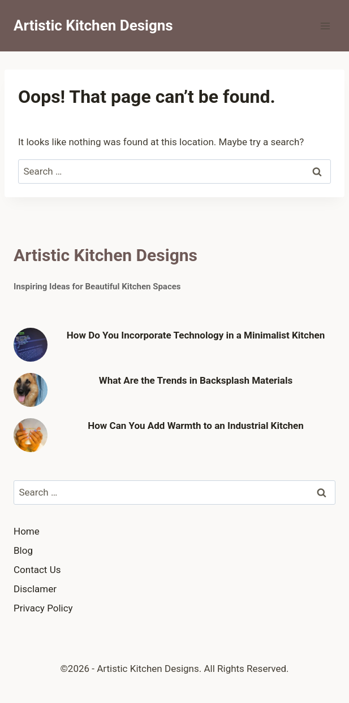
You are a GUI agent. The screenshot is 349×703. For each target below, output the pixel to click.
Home (27, 531)
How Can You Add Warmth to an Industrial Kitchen (196, 425)
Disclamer (35, 588)
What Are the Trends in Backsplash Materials (195, 380)
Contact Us (37, 569)
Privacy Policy (43, 608)
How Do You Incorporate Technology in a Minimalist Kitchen (196, 335)
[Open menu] (324, 25)
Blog (23, 550)
